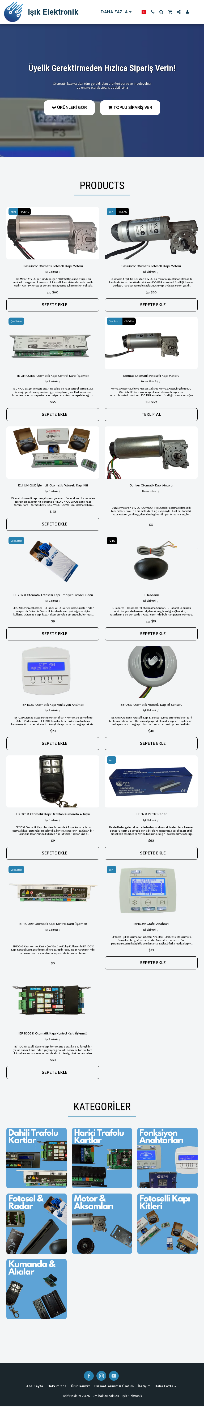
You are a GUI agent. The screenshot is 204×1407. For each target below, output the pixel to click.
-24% (112, 541)
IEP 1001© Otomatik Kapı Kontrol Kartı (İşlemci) (53, 924)
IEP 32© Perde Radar (151, 814)
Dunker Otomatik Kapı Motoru (151, 485)
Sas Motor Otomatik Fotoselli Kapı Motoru (151, 266)
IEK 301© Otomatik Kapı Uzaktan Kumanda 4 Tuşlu (53, 814)
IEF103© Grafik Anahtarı (151, 924)
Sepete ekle (54, 304)
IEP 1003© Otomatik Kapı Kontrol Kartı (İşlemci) (52, 1034)
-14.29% (24, 211)
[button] (153, 12)
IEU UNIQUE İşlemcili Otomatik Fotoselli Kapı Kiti (53, 485)
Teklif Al (151, 414)
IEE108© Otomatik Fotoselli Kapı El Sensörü (151, 705)
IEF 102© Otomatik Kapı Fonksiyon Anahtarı (53, 705)
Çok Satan (16, 321)
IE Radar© (151, 595)
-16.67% (122, 211)
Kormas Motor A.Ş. (149, 381)
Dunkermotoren (149, 491)
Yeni (13, 211)
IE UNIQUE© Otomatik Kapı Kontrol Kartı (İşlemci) (53, 376)
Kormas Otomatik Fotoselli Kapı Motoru (151, 376)
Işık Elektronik (51, 271)
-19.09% (129, 321)
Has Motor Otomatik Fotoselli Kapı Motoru (53, 266)
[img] (52, 233)
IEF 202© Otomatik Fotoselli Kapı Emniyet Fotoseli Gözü (53, 595)
